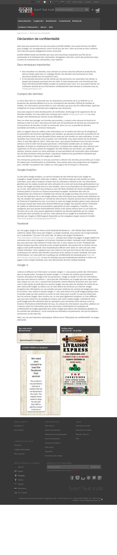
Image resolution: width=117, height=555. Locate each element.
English (18, 521)
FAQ (77, 489)
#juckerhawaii (24, 330)
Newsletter (75, 521)
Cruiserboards (64, 21)
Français (19, 526)
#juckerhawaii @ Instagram (31, 390)
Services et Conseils (83, 476)
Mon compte (77, 2)
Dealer (96, 2)
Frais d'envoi (49, 476)
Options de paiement (52, 480)
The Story (17, 495)
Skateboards (51, 21)
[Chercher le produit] (69, 9)
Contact (88, 2)
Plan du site (49, 497)
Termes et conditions (52, 493)
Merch (44, 27)
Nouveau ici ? (19, 476)
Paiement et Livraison (84, 480)
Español (19, 534)
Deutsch (19, 517)
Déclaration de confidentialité (56, 484)
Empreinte (49, 501)
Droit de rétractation (52, 489)
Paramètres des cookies (53, 506)
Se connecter (19, 480)
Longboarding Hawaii (22, 500)
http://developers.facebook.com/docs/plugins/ (36, 238)
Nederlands (20, 538)
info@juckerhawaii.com (31, 89)
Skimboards (77, 21)
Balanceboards (24, 21)
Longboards (38, 21)
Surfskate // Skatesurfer (28, 27)
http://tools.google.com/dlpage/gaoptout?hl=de (36, 218)
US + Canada (20, 543)
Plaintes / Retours (82, 484)
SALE (51, 27)
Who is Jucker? (19, 504)
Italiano (18, 530)
